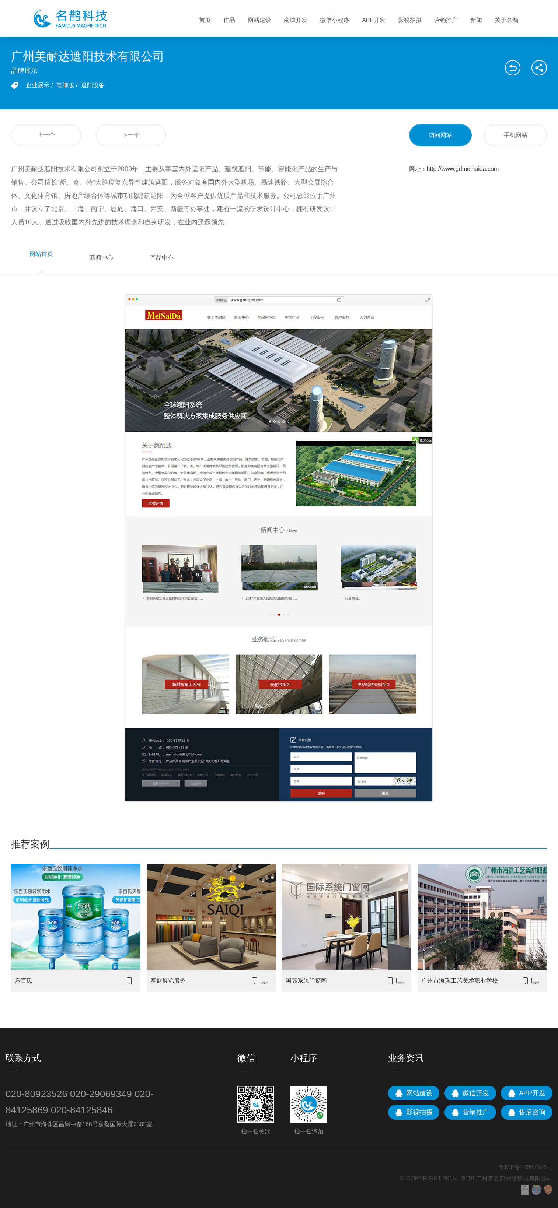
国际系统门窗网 (306, 980)
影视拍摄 (410, 20)
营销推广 (446, 20)
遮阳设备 (93, 85)
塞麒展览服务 (168, 980)
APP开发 (374, 20)
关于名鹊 (506, 20)
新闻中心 (101, 257)
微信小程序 (334, 20)
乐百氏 (23, 980)
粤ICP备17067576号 (525, 1167)
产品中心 (162, 257)
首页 (205, 20)
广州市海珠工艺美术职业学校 (459, 980)
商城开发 (295, 20)
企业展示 (37, 85)
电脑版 (65, 85)
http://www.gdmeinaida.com (463, 169)
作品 (229, 20)
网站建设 (259, 20)
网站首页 (41, 254)
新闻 (476, 20)
